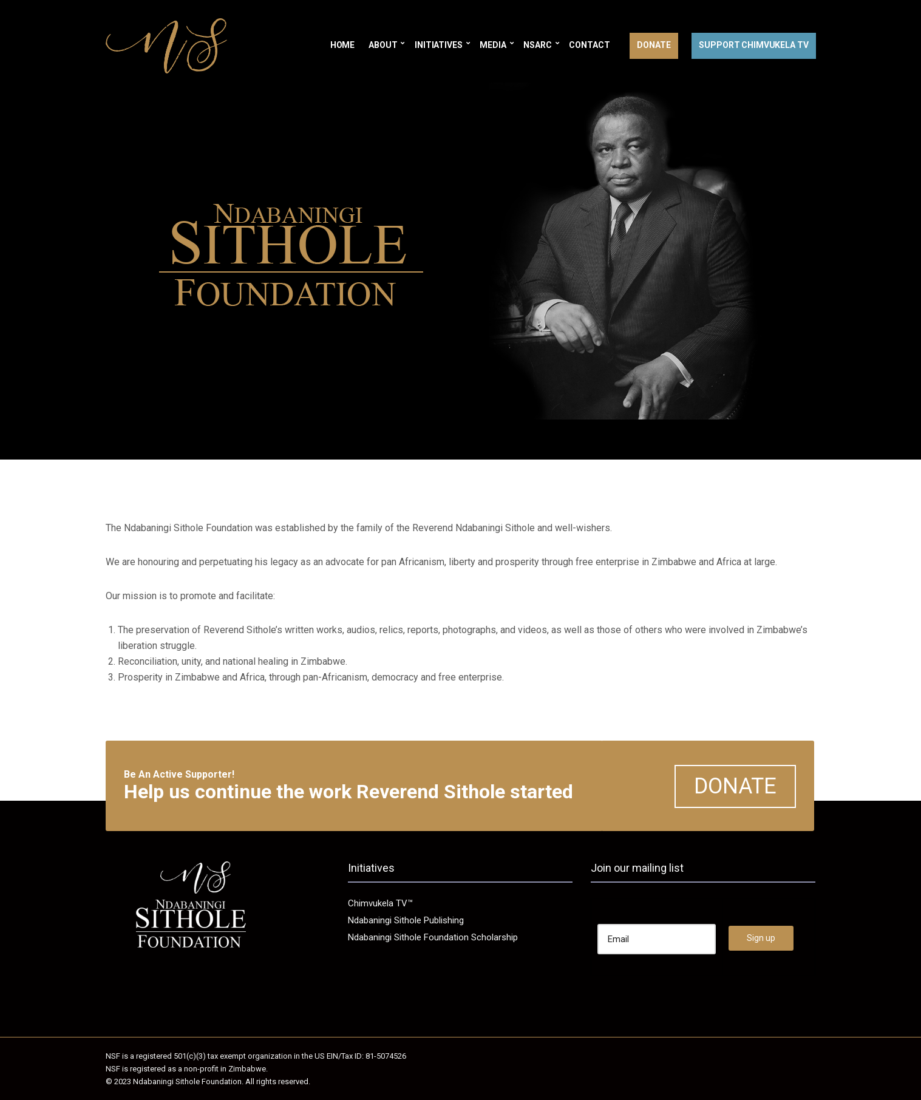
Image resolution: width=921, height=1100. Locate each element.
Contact (589, 45)
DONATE (735, 786)
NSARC (537, 45)
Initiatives (438, 45)
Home (342, 45)
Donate (653, 45)
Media (493, 45)
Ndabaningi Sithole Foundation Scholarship (433, 937)
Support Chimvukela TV (753, 45)
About (383, 45)
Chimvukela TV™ (380, 903)
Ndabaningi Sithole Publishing (406, 920)
